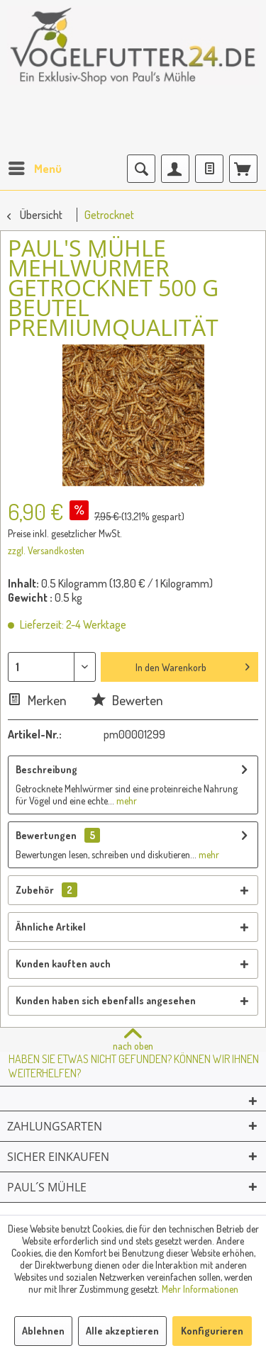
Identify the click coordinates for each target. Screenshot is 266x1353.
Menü (35, 166)
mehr (125, 801)
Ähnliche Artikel (51, 927)
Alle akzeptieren (122, 1331)
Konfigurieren (212, 1331)
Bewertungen (46, 835)
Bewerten (127, 700)
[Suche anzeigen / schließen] (141, 169)
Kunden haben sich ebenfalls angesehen (106, 1000)
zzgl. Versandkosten (46, 550)
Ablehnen (43, 1331)
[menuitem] (34, 169)
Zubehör (46, 890)
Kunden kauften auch (63, 964)
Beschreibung (46, 769)
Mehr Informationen (200, 1289)
